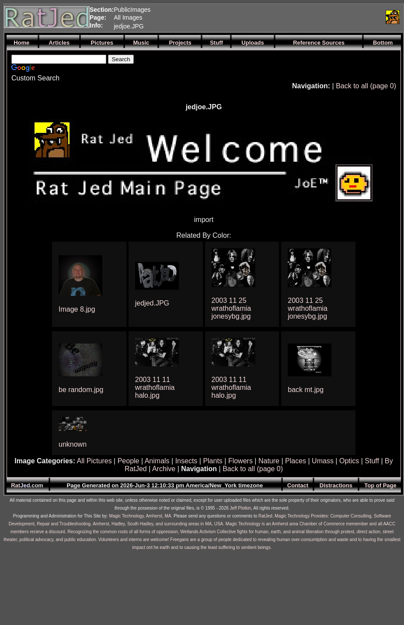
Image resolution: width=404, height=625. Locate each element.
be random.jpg (81, 389)
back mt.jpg (306, 389)
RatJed (265, 516)
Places (295, 461)
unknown (73, 444)
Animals (157, 461)
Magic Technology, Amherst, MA (140, 516)
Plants (212, 461)
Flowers (240, 461)
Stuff (372, 461)
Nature (268, 461)
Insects (186, 461)
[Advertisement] (279, 17)
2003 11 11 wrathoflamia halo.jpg (155, 387)
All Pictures (94, 461)
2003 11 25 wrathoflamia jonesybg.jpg (231, 308)
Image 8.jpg (77, 309)
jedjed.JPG (152, 303)
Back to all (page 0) (366, 86)
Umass (323, 461)
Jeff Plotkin (240, 508)
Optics (349, 461)
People (128, 461)
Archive (163, 468)
